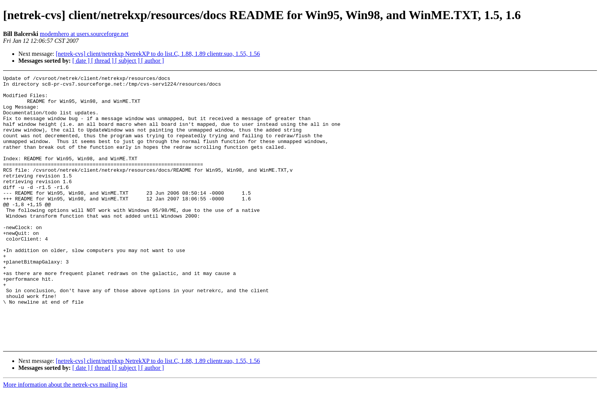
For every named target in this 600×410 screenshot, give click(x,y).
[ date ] (81, 60)
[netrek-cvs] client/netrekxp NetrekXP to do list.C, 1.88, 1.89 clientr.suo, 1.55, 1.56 (158, 53)
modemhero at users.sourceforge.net (84, 34)
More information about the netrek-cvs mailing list (65, 403)
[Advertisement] (532, 95)
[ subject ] (128, 60)
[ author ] (152, 60)
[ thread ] (103, 60)
